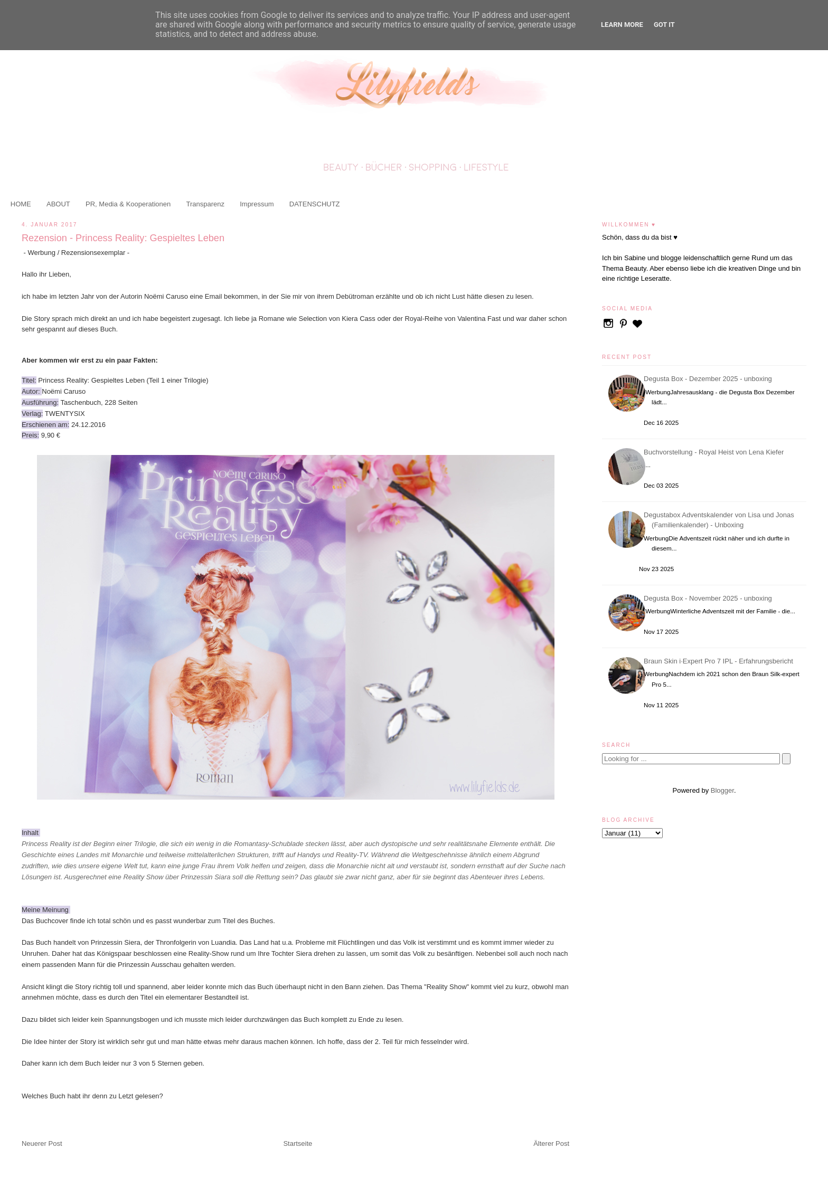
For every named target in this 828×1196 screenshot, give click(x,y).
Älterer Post (551, 1143)
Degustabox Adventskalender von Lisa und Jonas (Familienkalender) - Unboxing (720, 520)
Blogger (722, 790)
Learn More (622, 25)
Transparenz (205, 204)
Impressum (257, 204)
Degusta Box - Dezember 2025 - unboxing (709, 379)
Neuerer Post (42, 1143)
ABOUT (58, 204)
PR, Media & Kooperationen (128, 204)
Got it (664, 25)
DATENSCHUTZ (314, 204)
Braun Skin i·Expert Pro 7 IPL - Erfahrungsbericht (720, 661)
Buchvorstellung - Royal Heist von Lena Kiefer (715, 452)
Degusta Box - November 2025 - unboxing (709, 598)
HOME (21, 204)
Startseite (297, 1143)
